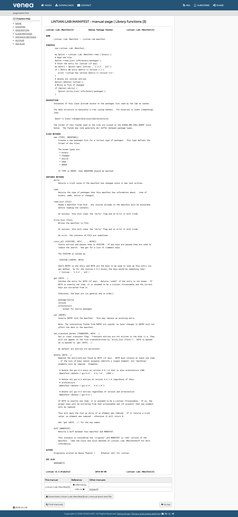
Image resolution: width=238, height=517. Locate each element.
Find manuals (54, 504)
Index (46, 5)
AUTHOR (19, 40)
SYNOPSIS (20, 27)
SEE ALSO (20, 44)
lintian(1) (59, 462)
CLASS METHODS (23, 33)
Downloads (64, 5)
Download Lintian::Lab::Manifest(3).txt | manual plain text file (79, 497)
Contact (84, 5)
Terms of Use (123, 513)
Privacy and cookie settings (146, 513)
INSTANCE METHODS (25, 37)
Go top (165, 504)
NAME (18, 23)
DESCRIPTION (22, 30)
